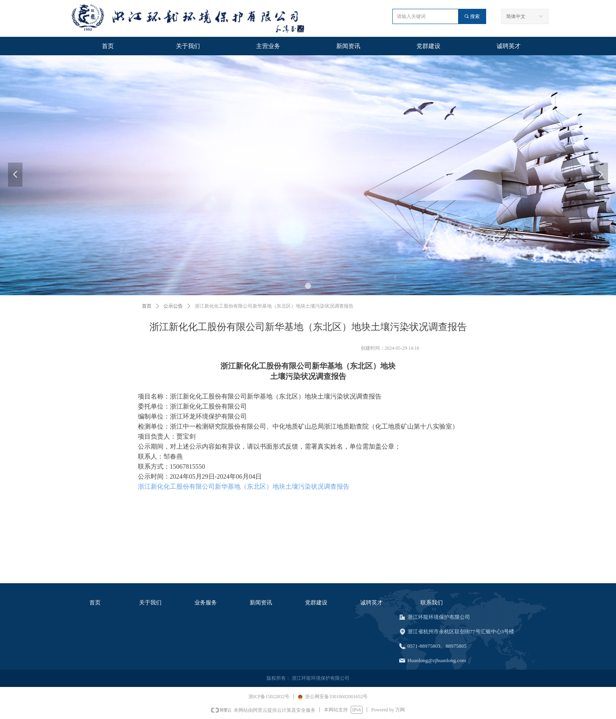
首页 (146, 306)
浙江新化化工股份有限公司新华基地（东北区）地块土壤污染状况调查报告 (243, 486)
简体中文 (515, 16)
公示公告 (173, 306)
